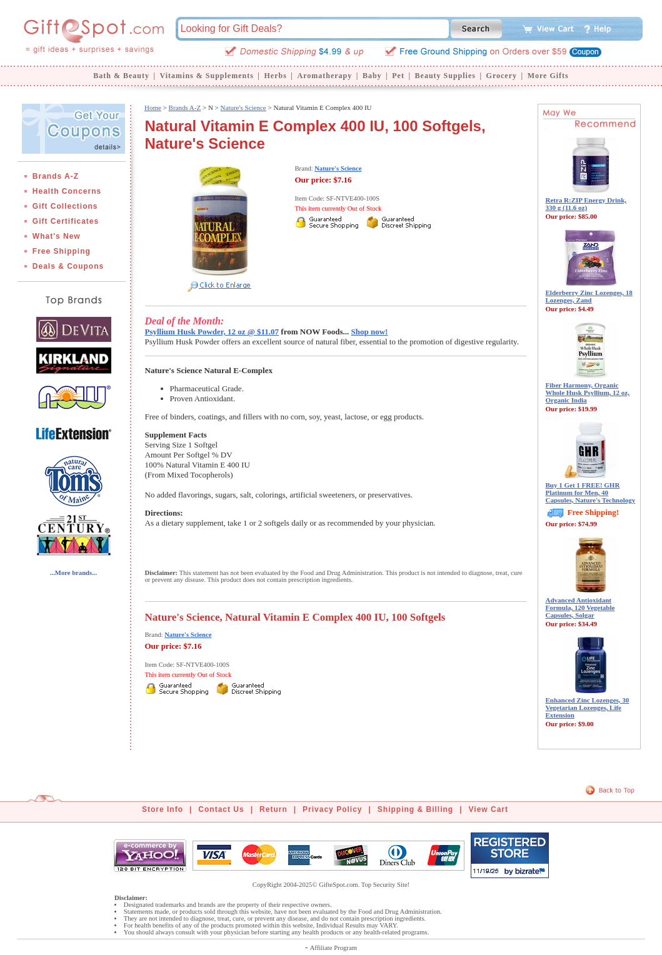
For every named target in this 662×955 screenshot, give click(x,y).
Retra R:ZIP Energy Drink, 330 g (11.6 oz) (586, 203)
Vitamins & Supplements (207, 75)
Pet (398, 75)
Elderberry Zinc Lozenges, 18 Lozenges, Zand (589, 296)
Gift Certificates (66, 221)
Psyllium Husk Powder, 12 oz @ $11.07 (212, 331)
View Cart (488, 809)
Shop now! (369, 331)
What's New (57, 236)
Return (273, 809)
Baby (372, 75)
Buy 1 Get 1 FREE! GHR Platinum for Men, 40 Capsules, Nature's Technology (591, 492)
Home (152, 107)
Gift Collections (65, 206)
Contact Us (221, 809)
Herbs (275, 75)
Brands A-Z (56, 176)
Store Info (162, 809)
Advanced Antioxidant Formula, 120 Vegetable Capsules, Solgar (580, 607)
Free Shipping (62, 251)
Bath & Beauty (121, 75)
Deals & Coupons (68, 266)
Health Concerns (67, 191)
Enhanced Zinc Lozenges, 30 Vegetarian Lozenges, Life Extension (587, 707)
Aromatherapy (324, 75)
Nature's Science (243, 107)
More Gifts (548, 75)
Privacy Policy (332, 809)
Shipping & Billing (415, 809)
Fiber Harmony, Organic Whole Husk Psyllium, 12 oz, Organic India (587, 392)
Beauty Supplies (445, 75)
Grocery (501, 75)
